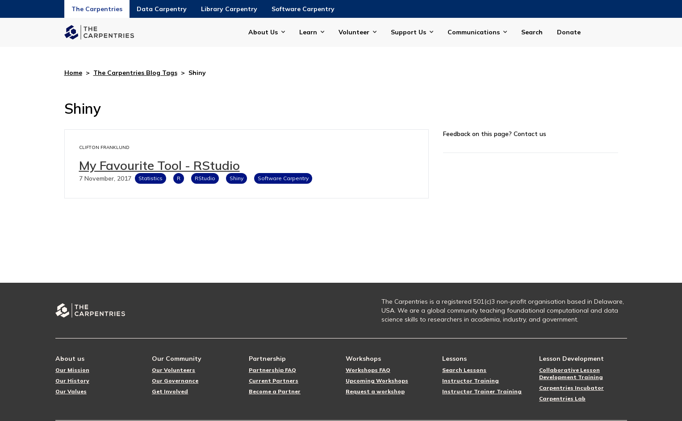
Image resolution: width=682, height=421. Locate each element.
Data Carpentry (162, 9)
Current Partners (273, 380)
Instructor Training (470, 380)
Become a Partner (275, 391)
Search (532, 32)
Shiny (236, 178)
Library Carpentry (229, 9)
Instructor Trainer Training (482, 391)
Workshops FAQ (368, 370)
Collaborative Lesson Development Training (571, 373)
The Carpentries (96, 9)
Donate (569, 32)
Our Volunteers (173, 370)
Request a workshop (375, 391)
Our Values (71, 391)
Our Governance (175, 380)
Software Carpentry (303, 9)
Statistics (150, 178)
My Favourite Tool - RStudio (159, 165)
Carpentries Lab (562, 398)
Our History (72, 380)
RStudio (205, 178)
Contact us (530, 134)
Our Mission (72, 370)
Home (73, 73)
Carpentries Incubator (571, 387)
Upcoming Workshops (377, 380)
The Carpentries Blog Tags (135, 73)
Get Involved (170, 391)
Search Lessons (464, 370)
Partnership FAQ (272, 370)
